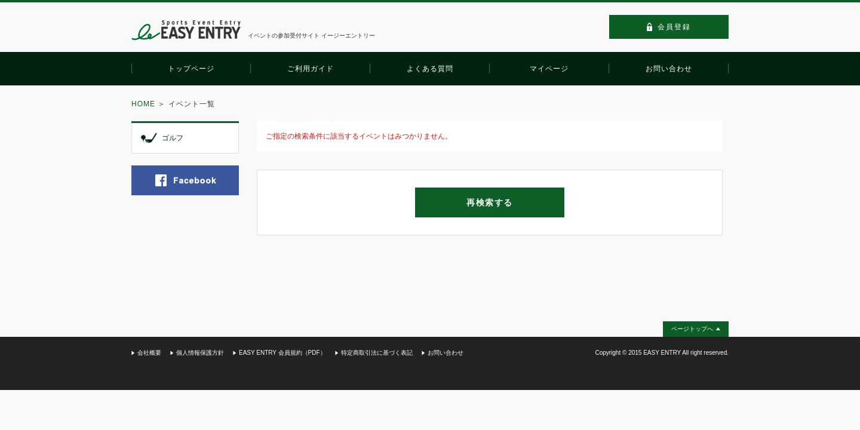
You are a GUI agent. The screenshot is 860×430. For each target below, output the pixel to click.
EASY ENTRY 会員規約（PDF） (282, 352)
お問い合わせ (445, 352)
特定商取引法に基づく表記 (377, 352)
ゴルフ (172, 138)
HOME (143, 104)
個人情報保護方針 (200, 352)
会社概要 (149, 352)
